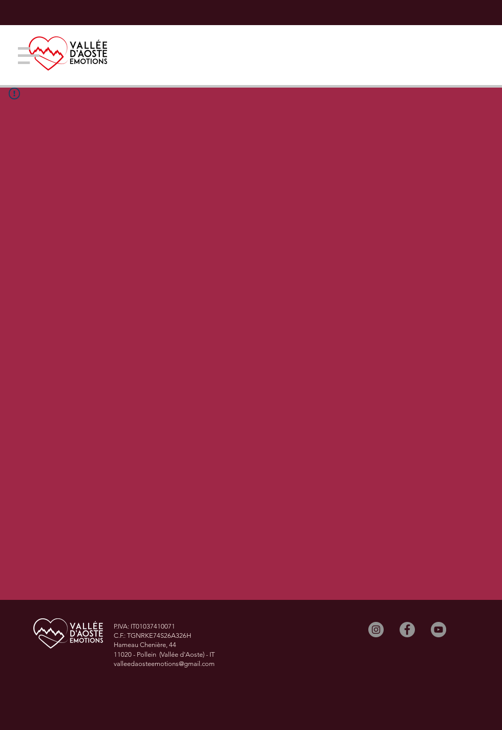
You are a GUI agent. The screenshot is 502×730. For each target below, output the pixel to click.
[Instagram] (376, 629)
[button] (28, 55)
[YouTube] (438, 629)
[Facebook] (407, 629)
